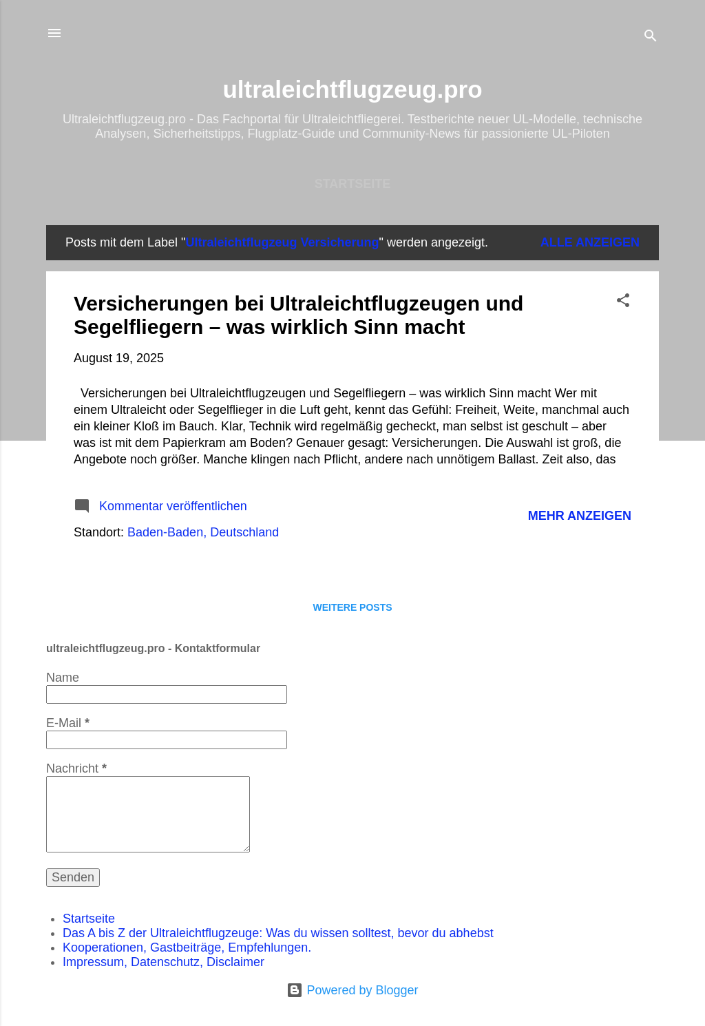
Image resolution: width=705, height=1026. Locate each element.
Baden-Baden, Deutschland (203, 532)
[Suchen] (650, 38)
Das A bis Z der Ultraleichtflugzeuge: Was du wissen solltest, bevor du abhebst (278, 933)
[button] (623, 302)
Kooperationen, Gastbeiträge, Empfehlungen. (187, 947)
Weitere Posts (352, 607)
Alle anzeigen (590, 242)
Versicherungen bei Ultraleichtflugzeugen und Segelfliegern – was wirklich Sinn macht (298, 315)
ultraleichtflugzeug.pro (352, 89)
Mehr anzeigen (579, 516)
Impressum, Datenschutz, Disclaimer (163, 962)
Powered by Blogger (352, 990)
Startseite (353, 184)
